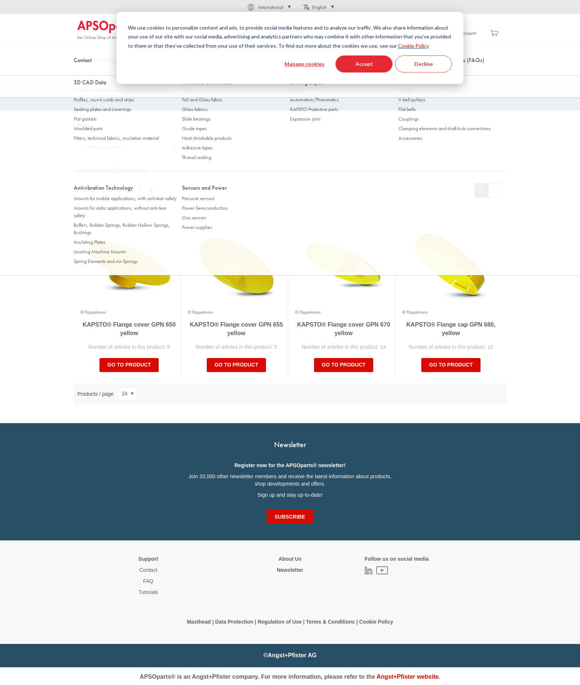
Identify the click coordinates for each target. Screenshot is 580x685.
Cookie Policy (413, 46)
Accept (364, 64)
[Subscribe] (290, 517)
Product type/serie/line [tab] (103, 146)
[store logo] (108, 30)
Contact (148, 570)
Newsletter (290, 570)
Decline (423, 64)
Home (83, 73)
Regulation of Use (280, 622)
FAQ (148, 581)
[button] (268, 7)
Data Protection (234, 622)
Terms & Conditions (330, 622)
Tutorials (148, 592)
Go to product (129, 365)
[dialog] (290, 48)
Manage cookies (304, 64)
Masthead (199, 622)
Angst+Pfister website (408, 677)
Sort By (85, 190)
